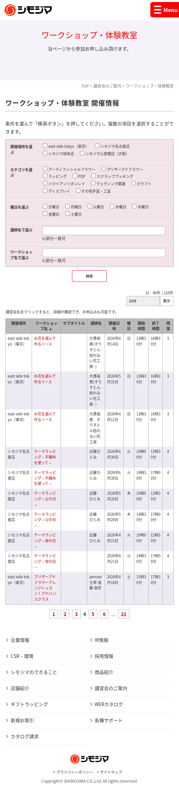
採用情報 (104, 656)
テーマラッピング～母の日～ (45, 540)
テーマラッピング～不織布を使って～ (45, 457)
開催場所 (18, 323)
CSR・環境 (22, 656)
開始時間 (141, 326)
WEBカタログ (109, 704)
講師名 (96, 323)
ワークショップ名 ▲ (46, 326)
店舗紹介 (20, 688)
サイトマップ (111, 772)
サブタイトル (74, 323)
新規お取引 (22, 720)
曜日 (129, 326)
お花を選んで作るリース (45, 341)
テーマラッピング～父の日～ (45, 498)
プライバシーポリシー (74, 772)
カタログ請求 (25, 736)
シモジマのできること (34, 672)
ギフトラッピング (29, 704)
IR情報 (101, 639)
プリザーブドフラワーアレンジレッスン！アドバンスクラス (45, 588)
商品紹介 (104, 672)
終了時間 (155, 326)
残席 (168, 326)
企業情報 (20, 639)
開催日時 (114, 326)
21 (123, 614)
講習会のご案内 (107, 86)
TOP (85, 86)
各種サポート (109, 720)
